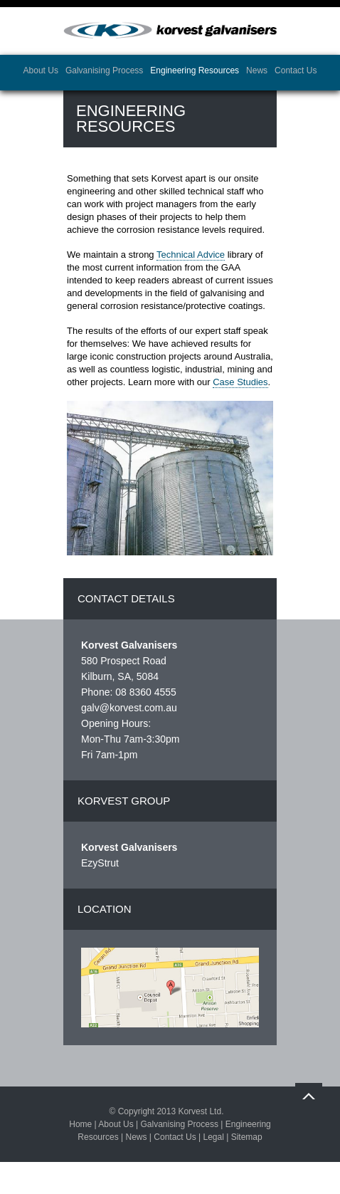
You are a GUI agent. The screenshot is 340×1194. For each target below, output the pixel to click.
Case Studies (240, 382)
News (256, 70)
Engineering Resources (194, 70)
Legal (213, 1137)
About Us (40, 70)
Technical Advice (190, 254)
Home (80, 1124)
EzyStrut (100, 863)
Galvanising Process (104, 70)
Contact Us (296, 70)
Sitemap (246, 1137)
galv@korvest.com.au (129, 707)
